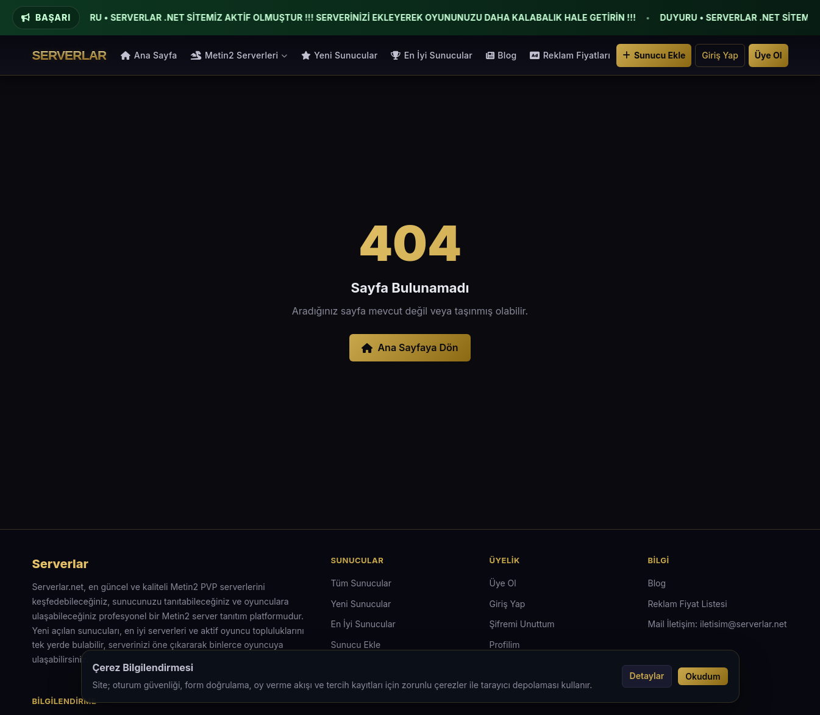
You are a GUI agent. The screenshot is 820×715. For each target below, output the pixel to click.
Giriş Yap (720, 55)
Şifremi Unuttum (522, 624)
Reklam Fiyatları (570, 55)
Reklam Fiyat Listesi (687, 604)
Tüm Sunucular (361, 583)
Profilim (505, 644)
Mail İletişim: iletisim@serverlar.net (717, 624)
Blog (501, 55)
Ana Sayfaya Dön (410, 347)
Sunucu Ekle (653, 55)
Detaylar (647, 676)
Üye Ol (768, 55)
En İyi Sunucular (431, 55)
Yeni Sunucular (339, 55)
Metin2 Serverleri (239, 55)
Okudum (702, 676)
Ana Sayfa (149, 55)
